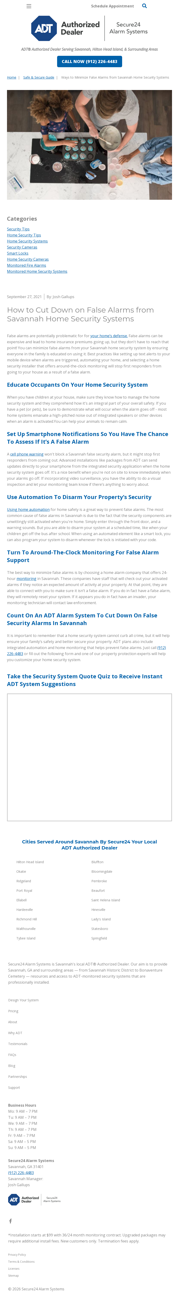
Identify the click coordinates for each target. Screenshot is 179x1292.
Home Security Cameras (28, 259)
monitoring (26, 578)
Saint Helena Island (105, 900)
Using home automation (28, 509)
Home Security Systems (27, 241)
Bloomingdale (101, 871)
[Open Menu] (29, 6)
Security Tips (18, 229)
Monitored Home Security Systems (37, 271)
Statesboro (99, 928)
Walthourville (26, 928)
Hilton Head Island (30, 862)
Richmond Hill (26, 919)
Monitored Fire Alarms (26, 265)
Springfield (99, 938)
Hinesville (98, 909)
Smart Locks (17, 253)
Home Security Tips (24, 235)
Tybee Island (25, 938)
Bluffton (97, 862)
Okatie (21, 871)
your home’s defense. (109, 335)
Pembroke (99, 881)
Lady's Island (101, 919)
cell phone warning (27, 454)
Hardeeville (24, 909)
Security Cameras (22, 247)
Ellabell (21, 900)
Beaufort (98, 890)
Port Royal (24, 890)
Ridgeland (23, 881)
